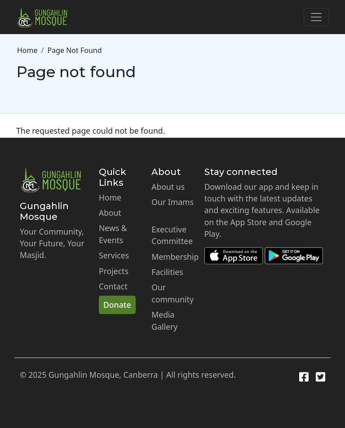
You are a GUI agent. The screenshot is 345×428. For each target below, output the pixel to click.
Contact (113, 286)
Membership (175, 256)
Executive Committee (172, 235)
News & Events (113, 234)
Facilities (167, 271)
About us (168, 186)
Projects (113, 271)
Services (114, 255)
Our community (172, 293)
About (110, 212)
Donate (117, 304)
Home (27, 50)
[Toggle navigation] (316, 17)
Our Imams (172, 202)
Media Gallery (164, 320)
